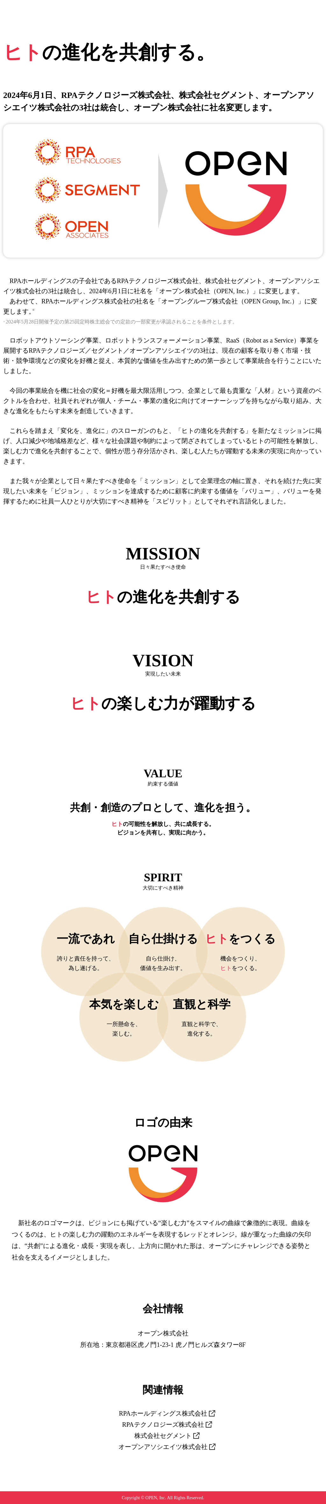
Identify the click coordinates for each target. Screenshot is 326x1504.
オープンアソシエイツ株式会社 (163, 1446)
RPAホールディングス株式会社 (163, 1413)
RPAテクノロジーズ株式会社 (163, 1424)
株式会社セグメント (163, 1435)
